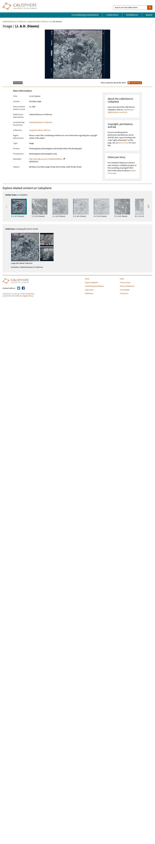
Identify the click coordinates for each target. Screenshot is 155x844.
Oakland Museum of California (14, 21)
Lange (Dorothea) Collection (38, 21)
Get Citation (18, 83)
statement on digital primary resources (121, 111)
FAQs (122, 279)
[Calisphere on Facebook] (23, 288)
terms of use (123, 143)
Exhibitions (132, 15)
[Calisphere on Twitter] (18, 288)
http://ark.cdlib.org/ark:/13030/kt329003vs (45, 159)
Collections (112, 15)
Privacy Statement (127, 286)
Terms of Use (125, 282)
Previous (6, 206)
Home (87, 279)
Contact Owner (134, 83)
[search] (149, 7)
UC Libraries (29, 294)
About (149, 15)
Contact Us (124, 293)
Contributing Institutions (85, 15)
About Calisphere (91, 282)
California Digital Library (24, 296)
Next (148, 206)
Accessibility (125, 290)
